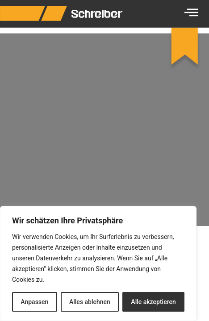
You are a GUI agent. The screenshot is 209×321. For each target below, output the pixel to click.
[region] (98, 263)
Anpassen (34, 301)
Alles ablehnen (89, 301)
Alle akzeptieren (153, 301)
